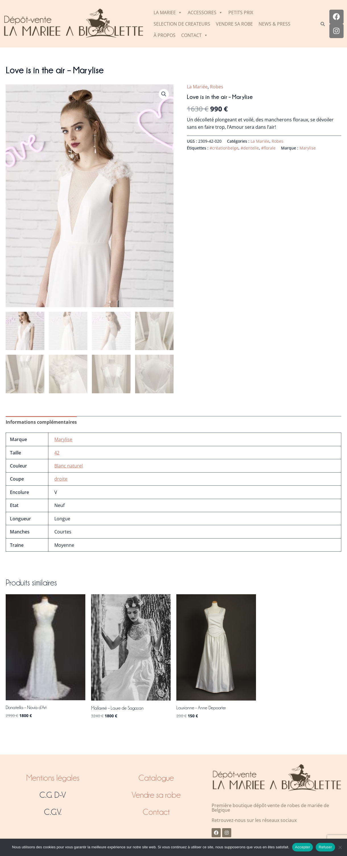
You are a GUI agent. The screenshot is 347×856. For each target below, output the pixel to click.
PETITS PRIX (240, 12)
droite (60, 480)
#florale (268, 148)
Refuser (325, 847)
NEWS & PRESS (274, 24)
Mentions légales (52, 778)
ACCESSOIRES (205, 12)
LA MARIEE (168, 12)
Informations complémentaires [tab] (41, 423)
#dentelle (250, 148)
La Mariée (197, 87)
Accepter (302, 847)
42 (56, 453)
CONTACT (194, 35)
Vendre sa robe (156, 795)
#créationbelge (224, 148)
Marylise (308, 148)
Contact (156, 812)
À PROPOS (164, 35)
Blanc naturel (68, 467)
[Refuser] (340, 847)
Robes (216, 87)
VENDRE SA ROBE (234, 24)
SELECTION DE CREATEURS (182, 24)
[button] (164, 94)
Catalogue (156, 778)
